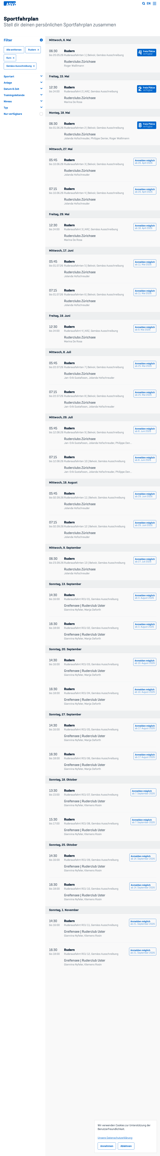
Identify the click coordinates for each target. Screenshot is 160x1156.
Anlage (23, 82)
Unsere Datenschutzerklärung (115, 1137)
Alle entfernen (14, 49)
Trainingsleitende (23, 95)
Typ (23, 107)
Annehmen (106, 1146)
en (149, 3)
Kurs (10, 57)
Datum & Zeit (23, 89)
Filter (23, 40)
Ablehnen (126, 1146)
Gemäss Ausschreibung (20, 66)
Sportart (23, 76)
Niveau (23, 101)
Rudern (34, 49)
